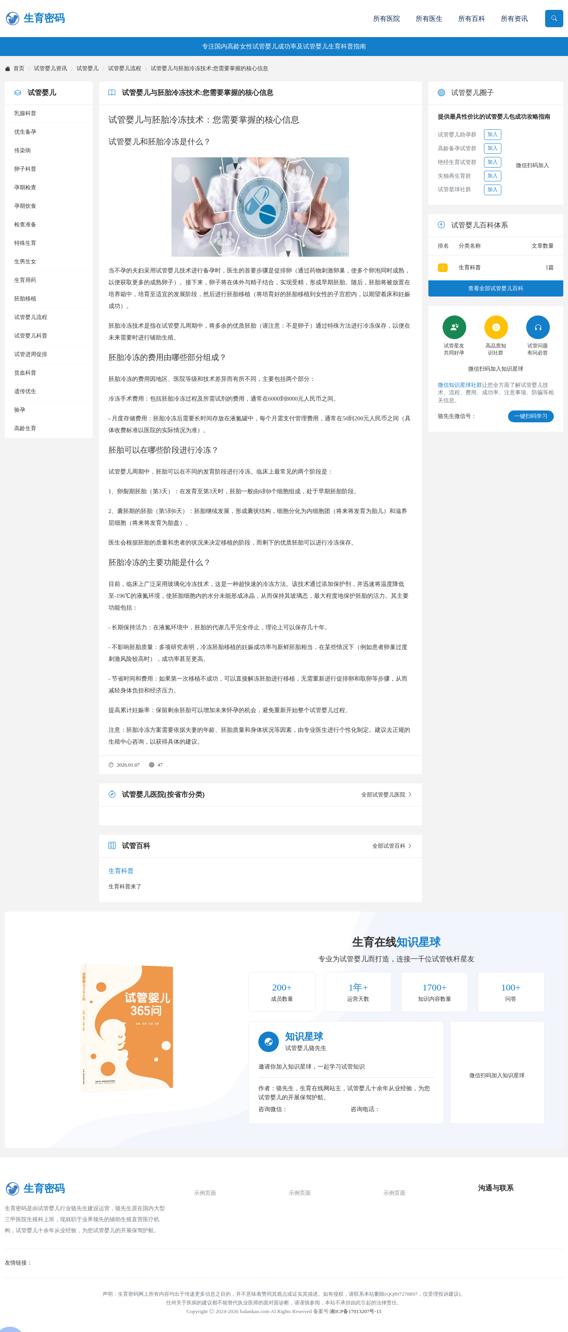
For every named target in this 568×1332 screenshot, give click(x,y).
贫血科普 (25, 373)
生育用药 (25, 280)
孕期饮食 (25, 206)
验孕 (19, 410)
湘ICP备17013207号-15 (355, 1311)
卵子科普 (25, 169)
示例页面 (205, 1193)
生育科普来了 (125, 887)
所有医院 (386, 18)
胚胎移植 (25, 299)
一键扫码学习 (530, 416)
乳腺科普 (25, 113)
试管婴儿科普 (30, 336)
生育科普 (121, 870)
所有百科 (471, 18)
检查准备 (25, 225)
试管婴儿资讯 (50, 68)
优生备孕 (25, 132)
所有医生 (429, 18)
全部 (387, 795)
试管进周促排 (30, 354)
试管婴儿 (88, 68)
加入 (493, 134)
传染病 (22, 150)
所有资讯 (514, 18)
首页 (14, 69)
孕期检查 (25, 187)
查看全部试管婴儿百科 (495, 288)
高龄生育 (25, 428)
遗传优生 (25, 391)
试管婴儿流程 (124, 68)
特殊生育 (25, 243)
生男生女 (25, 262)
